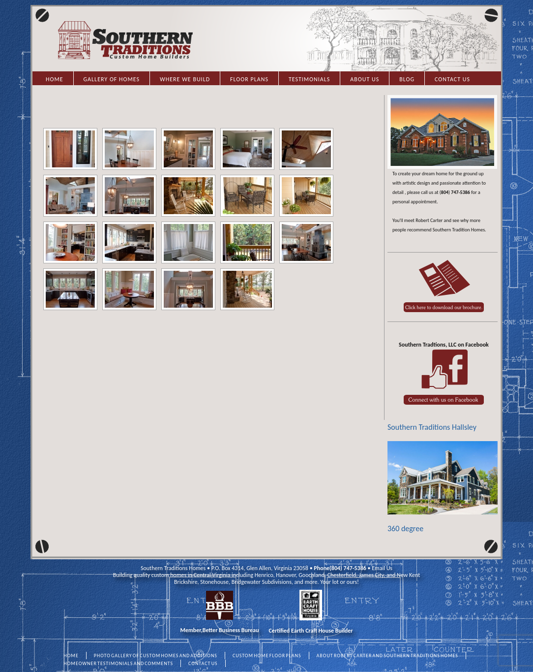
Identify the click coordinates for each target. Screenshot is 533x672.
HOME (71, 655)
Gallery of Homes (112, 79)
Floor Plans (249, 79)
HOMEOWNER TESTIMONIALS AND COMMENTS (119, 663)
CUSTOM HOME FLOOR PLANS (267, 655)
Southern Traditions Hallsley (431, 427)
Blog (407, 79)
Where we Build (185, 79)
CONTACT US (203, 663)
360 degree (442, 487)
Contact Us (452, 79)
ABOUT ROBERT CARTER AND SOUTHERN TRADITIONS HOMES (387, 655)
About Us (364, 79)
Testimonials (309, 79)
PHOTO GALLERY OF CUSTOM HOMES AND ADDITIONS (155, 655)
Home (54, 79)
